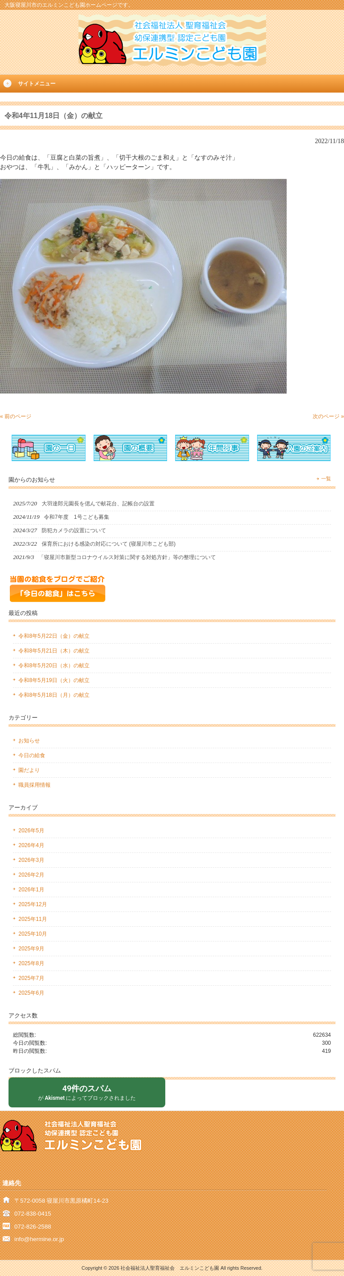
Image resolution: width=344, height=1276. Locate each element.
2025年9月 (31, 948)
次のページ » (328, 416)
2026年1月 (31, 889)
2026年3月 (31, 860)
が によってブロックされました (87, 1092)
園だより (29, 770)
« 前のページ (15, 416)
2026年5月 (31, 830)
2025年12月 (32, 904)
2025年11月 (32, 919)
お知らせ (29, 741)
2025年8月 (31, 963)
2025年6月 (31, 993)
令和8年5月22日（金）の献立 (54, 636)
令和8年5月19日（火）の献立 (54, 680)
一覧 (326, 478)
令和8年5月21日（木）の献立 (54, 651)
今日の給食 (31, 755)
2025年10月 (32, 934)
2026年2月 (31, 875)
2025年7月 (31, 978)
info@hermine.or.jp (39, 1239)
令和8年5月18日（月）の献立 (54, 695)
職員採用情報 (34, 785)
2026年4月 (31, 845)
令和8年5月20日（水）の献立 (54, 665)
